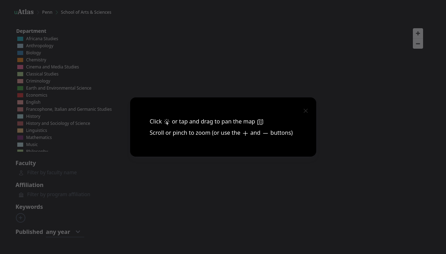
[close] (305, 110)
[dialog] (223, 127)
